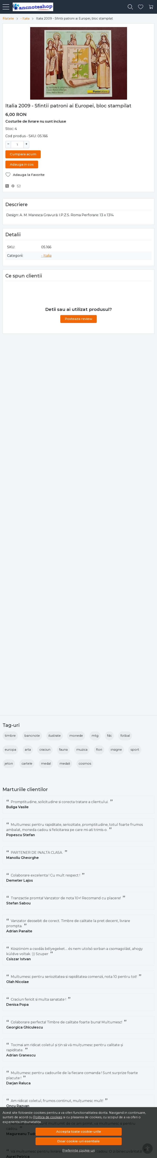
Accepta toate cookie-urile (78, 1131)
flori (99, 750)
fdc (109, 736)
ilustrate (54, 736)
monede (76, 736)
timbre (10, 736)
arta (28, 750)
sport (135, 750)
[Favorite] (140, 7)
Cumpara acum (23, 154)
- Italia (25, 18)
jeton (9, 763)
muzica (81, 750)
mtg (95, 736)
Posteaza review (78, 318)
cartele (27, 763)
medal (46, 763)
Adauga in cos (22, 164)
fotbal (125, 736)
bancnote (32, 736)
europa (10, 750)
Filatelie (8, 18)
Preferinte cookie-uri (78, 1150)
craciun (44, 750)
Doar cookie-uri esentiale (78, 1141)
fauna (63, 750)
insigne (116, 750)
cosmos (85, 763)
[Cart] (151, 7)
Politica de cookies (47, 1117)
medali (64, 763)
